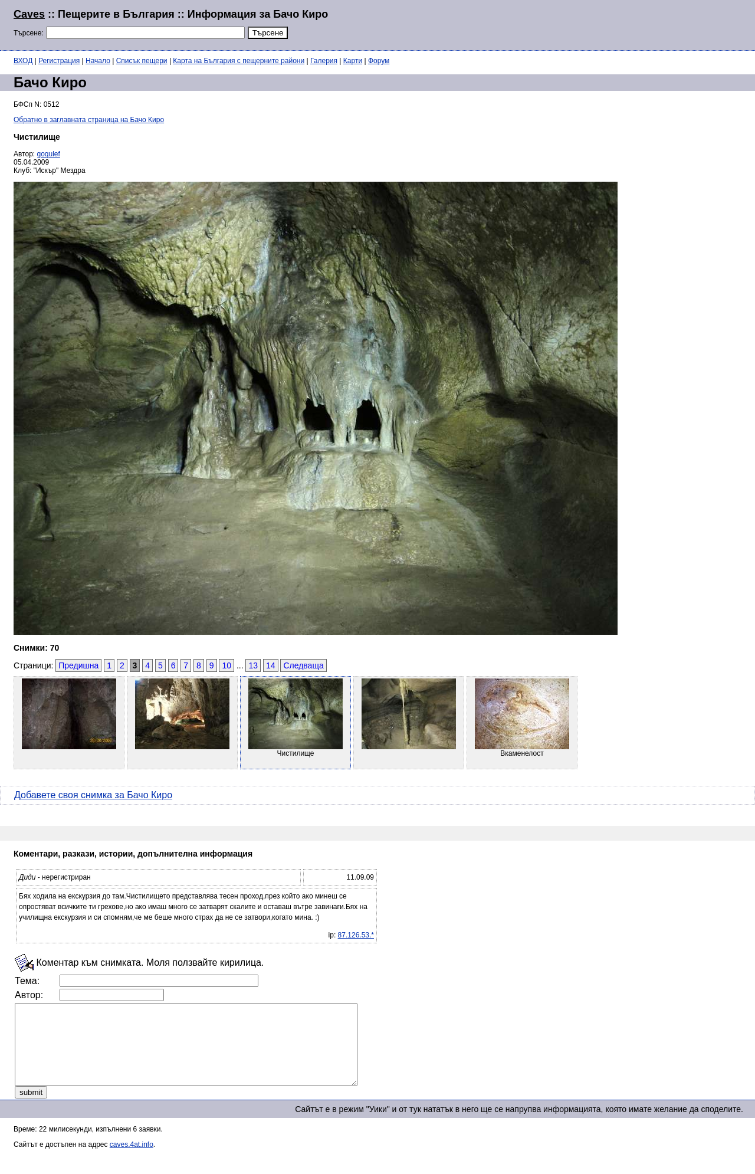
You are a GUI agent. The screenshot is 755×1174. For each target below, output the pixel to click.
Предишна (78, 665)
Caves (29, 14)
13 (253, 665)
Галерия (323, 61)
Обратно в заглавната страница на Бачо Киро (89, 120)
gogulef (48, 154)
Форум (378, 61)
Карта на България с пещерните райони (238, 61)
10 (226, 665)
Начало (98, 61)
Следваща (303, 665)
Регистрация (59, 61)
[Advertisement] (598, 23)
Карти (352, 61)
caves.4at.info (131, 1160)
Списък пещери (142, 61)
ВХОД (23, 61)
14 (270, 665)
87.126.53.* (356, 935)
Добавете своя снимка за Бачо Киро (93, 795)
